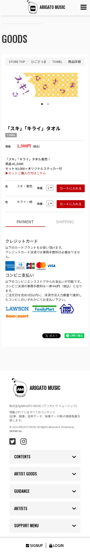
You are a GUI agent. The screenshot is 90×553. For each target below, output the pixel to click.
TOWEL (11, 135)
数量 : (40, 188)
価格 (8, 146)
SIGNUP (33, 545)
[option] (45, 84)
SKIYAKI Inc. (16, 431)
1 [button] (42, 103)
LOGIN (56, 545)
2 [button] (48, 103)
